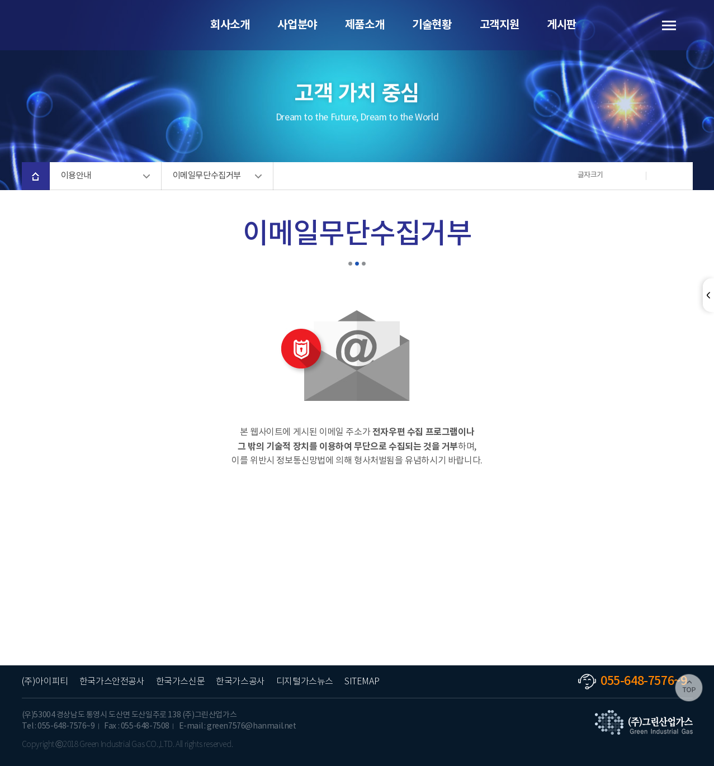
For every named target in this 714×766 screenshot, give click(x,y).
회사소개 (229, 25)
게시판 (561, 25)
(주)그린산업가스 (83, 25)
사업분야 (296, 25)
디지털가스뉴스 (304, 682)
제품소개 (364, 25)
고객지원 (499, 25)
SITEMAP (361, 682)
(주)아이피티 (45, 682)
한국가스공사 (240, 682)
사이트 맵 (662, 25)
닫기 (708, 295)
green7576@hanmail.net (251, 726)
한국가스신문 (180, 682)
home (36, 176)
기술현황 (431, 25)
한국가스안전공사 (112, 682)
